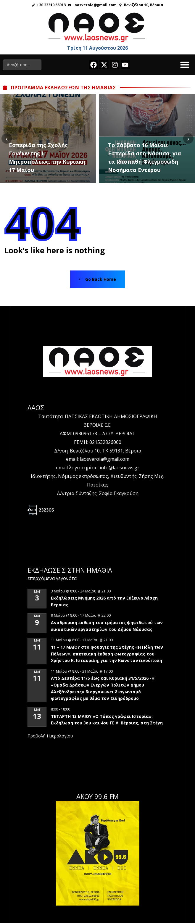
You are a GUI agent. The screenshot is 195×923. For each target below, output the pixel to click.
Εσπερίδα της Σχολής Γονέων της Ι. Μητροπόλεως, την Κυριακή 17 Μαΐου (47, 157)
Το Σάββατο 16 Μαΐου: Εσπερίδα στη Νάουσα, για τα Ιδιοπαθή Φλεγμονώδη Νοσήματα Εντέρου (144, 157)
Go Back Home (97, 279)
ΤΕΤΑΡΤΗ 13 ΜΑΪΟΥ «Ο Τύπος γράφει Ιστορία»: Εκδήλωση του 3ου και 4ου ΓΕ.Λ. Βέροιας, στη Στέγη (107, 719)
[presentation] (6, 138)
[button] (185, 64)
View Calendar (50, 736)
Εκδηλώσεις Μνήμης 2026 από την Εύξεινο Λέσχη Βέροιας (104, 601)
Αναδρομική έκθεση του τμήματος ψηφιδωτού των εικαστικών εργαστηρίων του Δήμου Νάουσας (107, 626)
